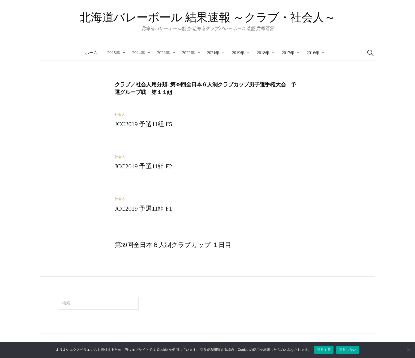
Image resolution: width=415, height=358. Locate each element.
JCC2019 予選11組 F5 (143, 124)
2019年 (238, 52)
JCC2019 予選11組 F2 (143, 166)
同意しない (347, 350)
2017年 (288, 52)
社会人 (120, 115)
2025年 (113, 52)
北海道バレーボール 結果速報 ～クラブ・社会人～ (207, 17)
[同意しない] (408, 349)
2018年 (263, 52)
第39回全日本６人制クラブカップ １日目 (173, 244)
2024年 (138, 52)
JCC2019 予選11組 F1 (143, 208)
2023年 (163, 52)
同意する (324, 350)
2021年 (213, 52)
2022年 (188, 52)
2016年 (313, 52)
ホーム (91, 52)
